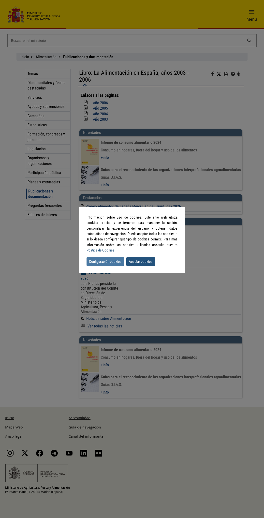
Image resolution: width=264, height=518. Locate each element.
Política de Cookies (100, 250)
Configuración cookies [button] (105, 261)
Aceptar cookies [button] (140, 261)
